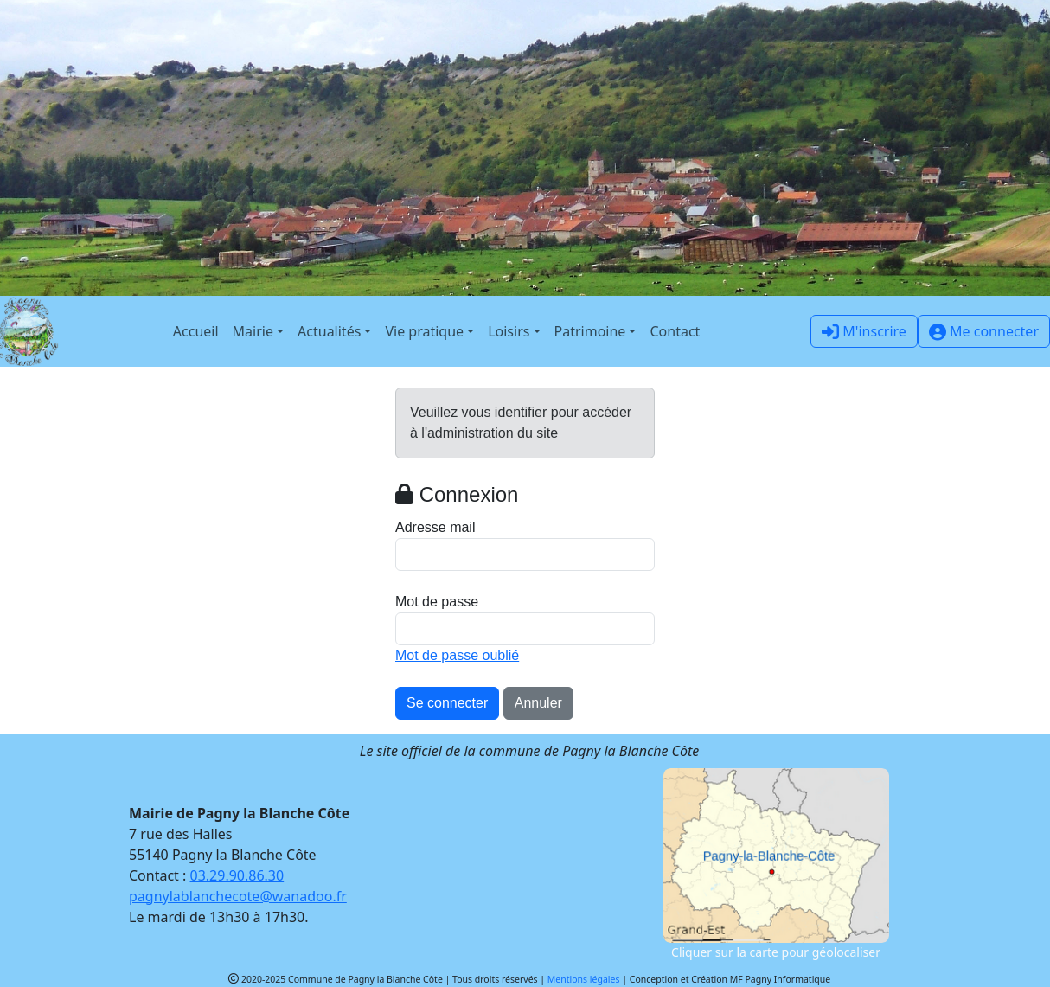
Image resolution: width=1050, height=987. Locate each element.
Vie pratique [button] (424, 331)
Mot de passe (436, 601)
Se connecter (447, 702)
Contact (675, 331)
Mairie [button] (253, 331)
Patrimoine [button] (590, 331)
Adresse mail (435, 527)
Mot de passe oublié (457, 655)
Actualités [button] (329, 331)
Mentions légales (584, 979)
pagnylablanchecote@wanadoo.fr (238, 896)
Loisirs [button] (508, 331)
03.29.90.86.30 (237, 875)
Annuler (538, 702)
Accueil (196, 331)
